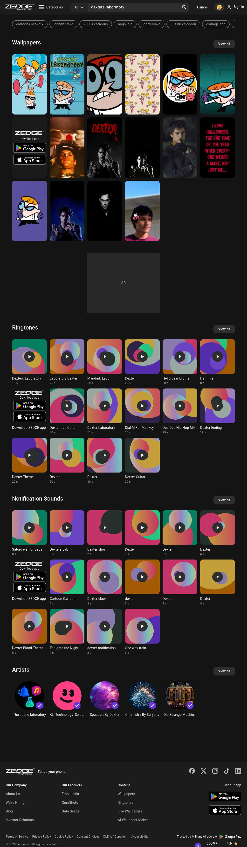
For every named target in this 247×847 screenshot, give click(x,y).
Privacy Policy (41, 836)
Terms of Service (17, 836)
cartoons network (29, 24)
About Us (13, 794)
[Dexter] (104, 84)
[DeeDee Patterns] (142, 84)
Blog (9, 811)
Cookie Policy (64, 836)
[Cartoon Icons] (180, 84)
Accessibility (139, 836)
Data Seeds (70, 811)
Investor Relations (20, 820)
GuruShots (70, 802)
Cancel (202, 7)
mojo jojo (125, 24)
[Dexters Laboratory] (29, 84)
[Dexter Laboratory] (217, 84)
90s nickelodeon (183, 24)
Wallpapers (126, 794)
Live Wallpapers (130, 811)
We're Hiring (15, 802)
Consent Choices (88, 836)
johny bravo (151, 24)
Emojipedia (70, 794)
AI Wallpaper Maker (133, 820)
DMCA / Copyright (115, 836)
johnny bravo (63, 24)
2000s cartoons (95, 24)
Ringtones (125, 802)
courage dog (216, 24)
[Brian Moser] (142, 211)
